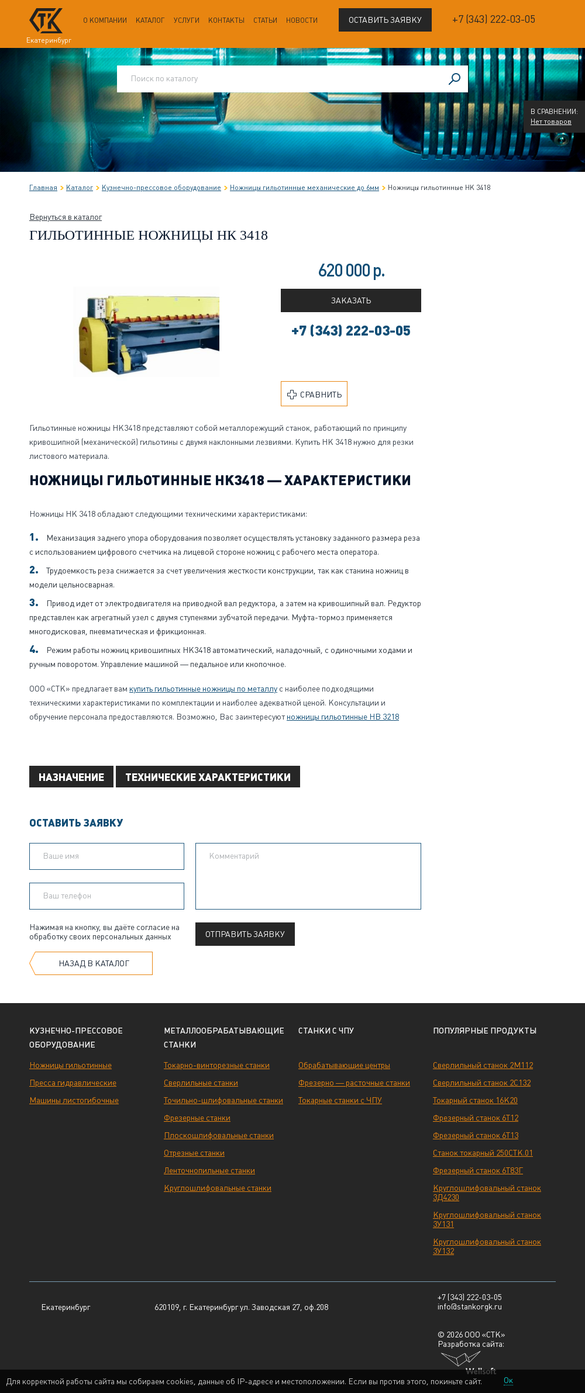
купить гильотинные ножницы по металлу (203, 688)
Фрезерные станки (197, 1117)
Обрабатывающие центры (344, 1065)
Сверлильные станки (201, 1082)
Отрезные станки (194, 1152)
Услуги (186, 20)
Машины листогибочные (74, 1100)
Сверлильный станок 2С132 (482, 1082)
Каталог (150, 20)
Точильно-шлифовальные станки (223, 1100)
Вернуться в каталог (65, 217)
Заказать (351, 300)
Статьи (265, 20)
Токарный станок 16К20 (475, 1100)
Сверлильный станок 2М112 (483, 1065)
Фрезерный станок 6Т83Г (478, 1170)
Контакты (226, 20)
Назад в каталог (93, 963)
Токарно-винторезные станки (217, 1065)
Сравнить (314, 394)
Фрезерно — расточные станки (354, 1082)
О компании (105, 20)
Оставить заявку (385, 20)
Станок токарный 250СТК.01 (483, 1152)
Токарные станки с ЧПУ (340, 1100)
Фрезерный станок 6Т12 (475, 1117)
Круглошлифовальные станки (217, 1187)
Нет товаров (551, 121)
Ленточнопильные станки (209, 1170)
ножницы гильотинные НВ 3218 (343, 716)
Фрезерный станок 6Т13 (475, 1135)
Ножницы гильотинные (70, 1065)
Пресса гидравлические (72, 1082)
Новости (302, 20)
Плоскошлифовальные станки (219, 1135)
